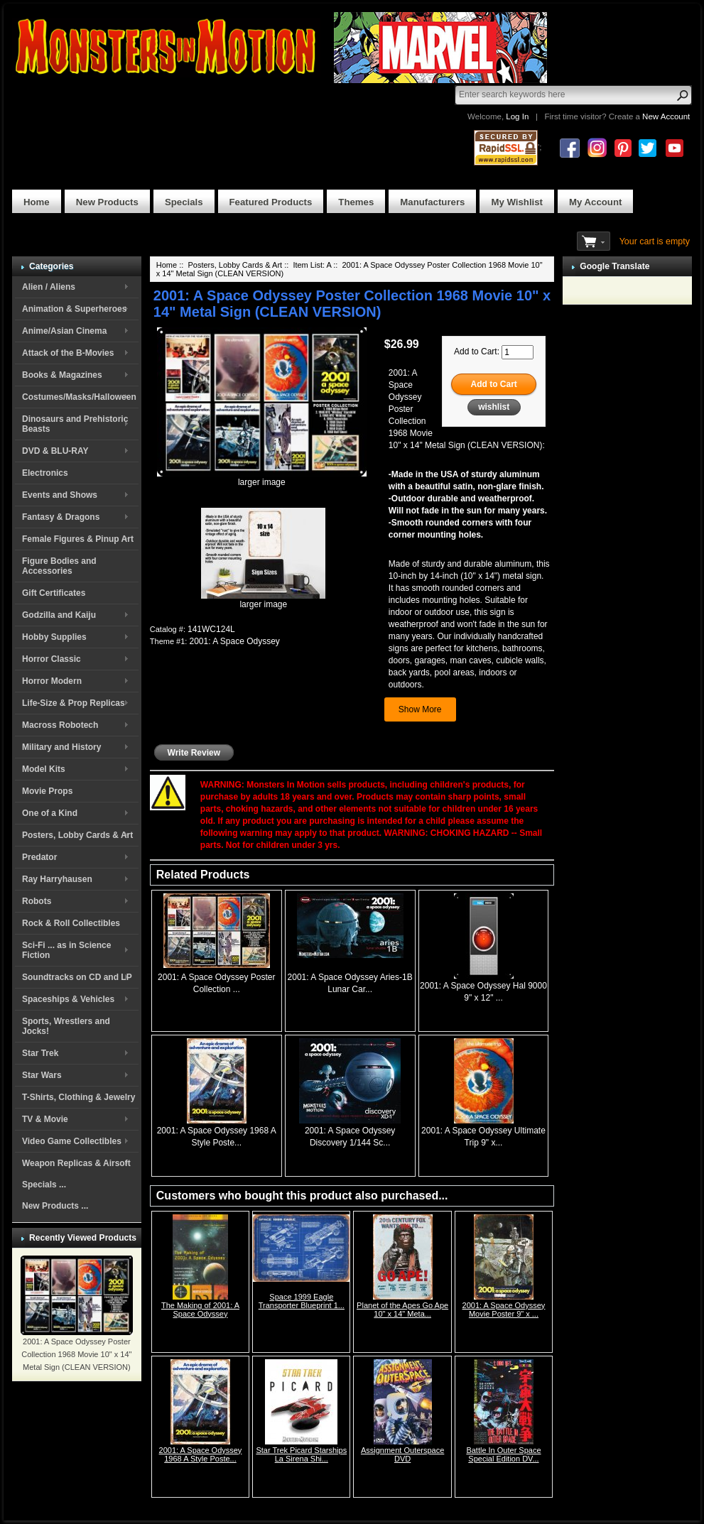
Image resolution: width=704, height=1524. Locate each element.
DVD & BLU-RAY (55, 451)
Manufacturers (432, 202)
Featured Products (271, 202)
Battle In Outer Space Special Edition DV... (503, 1454)
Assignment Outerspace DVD (402, 1454)
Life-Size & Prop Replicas (73, 703)
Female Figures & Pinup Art (78, 539)
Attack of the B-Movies (68, 353)
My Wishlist (517, 202)
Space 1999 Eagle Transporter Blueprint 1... (302, 1301)
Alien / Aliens (48, 287)
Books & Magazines (62, 375)
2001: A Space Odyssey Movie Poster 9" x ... (504, 1309)
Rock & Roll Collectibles (71, 923)
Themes (356, 202)
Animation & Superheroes (74, 309)
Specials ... (44, 1185)
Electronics (45, 473)
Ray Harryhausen (57, 879)
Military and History (61, 747)
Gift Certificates (53, 593)
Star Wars (42, 1075)
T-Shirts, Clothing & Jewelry (78, 1097)
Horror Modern (52, 681)
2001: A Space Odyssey (234, 641)
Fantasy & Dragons (60, 517)
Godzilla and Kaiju (59, 615)
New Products (107, 202)
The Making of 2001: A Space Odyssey (200, 1309)
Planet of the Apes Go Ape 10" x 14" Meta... (402, 1309)
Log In (517, 116)
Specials (184, 202)
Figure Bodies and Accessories (59, 566)
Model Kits (43, 769)
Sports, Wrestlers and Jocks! (66, 1026)
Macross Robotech (60, 725)
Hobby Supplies (54, 637)
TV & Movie (45, 1119)
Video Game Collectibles (71, 1141)
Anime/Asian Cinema (64, 331)
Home (36, 202)
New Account (666, 116)
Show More (420, 709)
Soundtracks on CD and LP (77, 977)
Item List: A (312, 265)
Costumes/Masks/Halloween (79, 397)
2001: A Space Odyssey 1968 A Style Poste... (200, 1454)
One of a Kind (49, 813)
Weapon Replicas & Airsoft (76, 1163)
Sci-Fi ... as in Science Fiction (66, 950)
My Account (595, 202)
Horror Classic (51, 659)
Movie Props (47, 791)
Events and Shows (59, 495)
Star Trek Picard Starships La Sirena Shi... (301, 1454)
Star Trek (40, 1053)
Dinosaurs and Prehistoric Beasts (75, 424)
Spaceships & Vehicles (68, 999)
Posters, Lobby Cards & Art (77, 835)
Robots (36, 901)
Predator (39, 857)
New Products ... (55, 1206)
